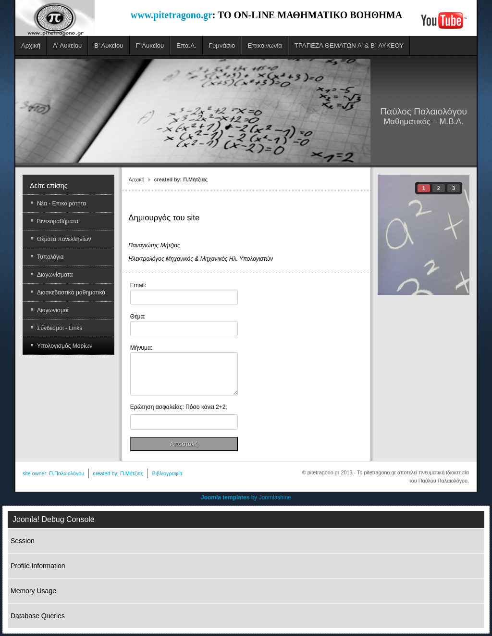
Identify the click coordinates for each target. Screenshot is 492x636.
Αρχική (137, 179)
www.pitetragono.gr (171, 15)
